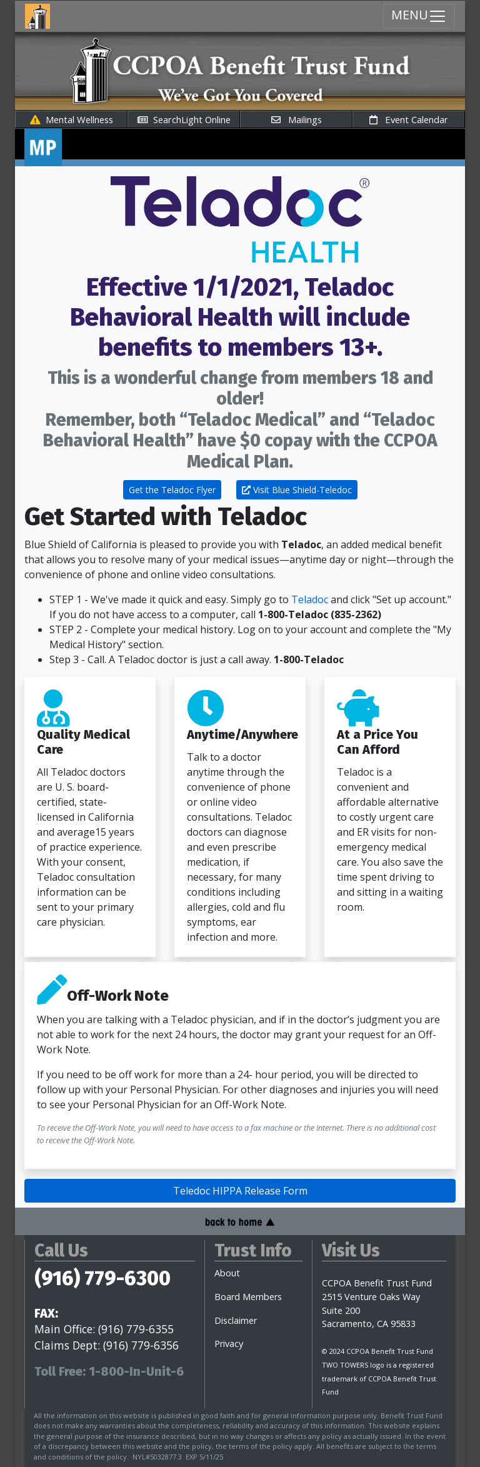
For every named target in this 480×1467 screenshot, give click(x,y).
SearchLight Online (184, 119)
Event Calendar (408, 119)
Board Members (248, 1297)
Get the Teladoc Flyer (172, 490)
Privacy (228, 1343)
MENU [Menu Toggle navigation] (419, 16)
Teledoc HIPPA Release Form (240, 1191)
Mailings (296, 119)
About (227, 1273)
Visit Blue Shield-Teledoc (297, 490)
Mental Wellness (71, 119)
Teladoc (309, 599)
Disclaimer (235, 1320)
